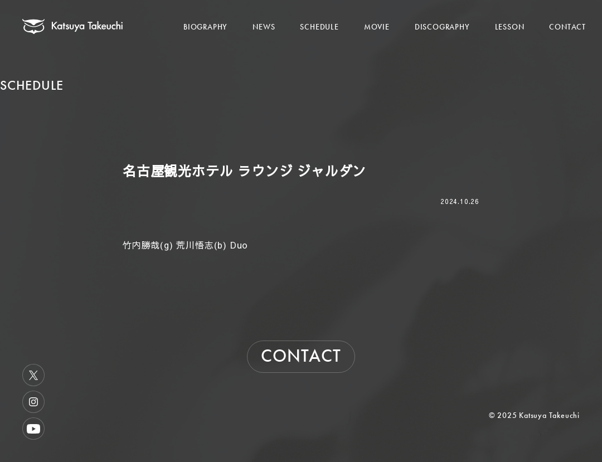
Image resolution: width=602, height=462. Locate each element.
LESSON (510, 27)
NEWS (264, 27)
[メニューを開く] (573, 15)
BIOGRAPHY (205, 27)
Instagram (33, 402)
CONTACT (567, 27)
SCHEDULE (319, 27)
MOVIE (377, 27)
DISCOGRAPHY (442, 27)
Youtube (33, 428)
